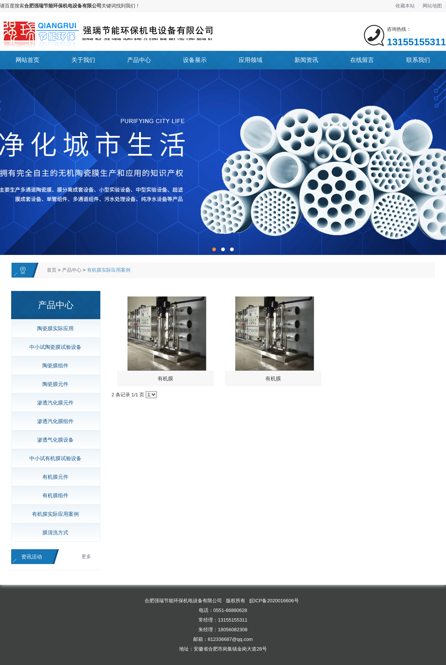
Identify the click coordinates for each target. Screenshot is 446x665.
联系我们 (418, 60)
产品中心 (139, 60)
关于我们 (83, 60)
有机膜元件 (53, 477)
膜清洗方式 (53, 532)
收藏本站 (405, 6)
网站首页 (27, 60)
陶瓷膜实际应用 (53, 328)
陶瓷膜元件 (53, 384)
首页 (51, 270)
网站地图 (432, 6)
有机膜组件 (53, 495)
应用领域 (250, 60)
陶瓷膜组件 (53, 365)
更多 (86, 556)
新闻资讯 (306, 60)
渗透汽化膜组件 (53, 421)
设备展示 (195, 60)
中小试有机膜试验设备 (53, 458)
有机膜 (165, 378)
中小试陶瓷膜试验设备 (53, 347)
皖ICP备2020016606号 (274, 600)
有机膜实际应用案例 (108, 270)
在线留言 (362, 60)
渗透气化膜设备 (53, 440)
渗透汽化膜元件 (53, 403)
